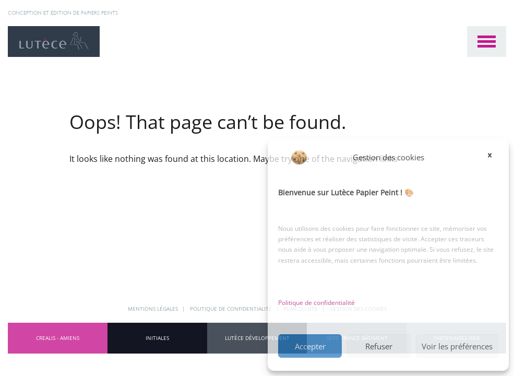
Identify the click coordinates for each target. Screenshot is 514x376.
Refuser (378, 346)
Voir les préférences (457, 346)
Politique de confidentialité (316, 302)
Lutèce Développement (257, 338)
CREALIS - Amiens (57, 338)
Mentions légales (154, 308)
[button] (493, 157)
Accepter (310, 346)
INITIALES (157, 338)
